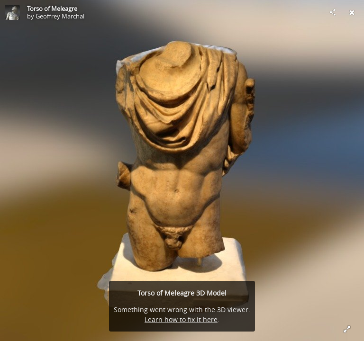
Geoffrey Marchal (60, 16)
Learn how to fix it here (181, 319)
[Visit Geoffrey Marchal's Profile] (12, 12)
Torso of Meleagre (52, 8)
